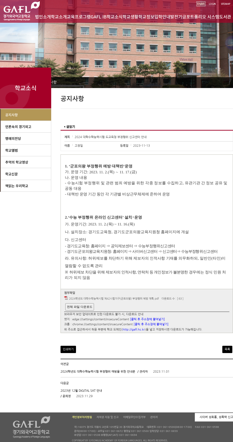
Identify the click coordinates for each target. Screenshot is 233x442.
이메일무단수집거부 (134, 417)
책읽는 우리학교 (16, 185)
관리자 (154, 417)
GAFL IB (98, 16)
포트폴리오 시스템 (202, 16)
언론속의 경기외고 (18, 126)
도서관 (225, 16)
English (201, 4)
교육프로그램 (79, 16)
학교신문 (11, 174)
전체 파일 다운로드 (79, 306)
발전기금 (178, 16)
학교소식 (115, 16)
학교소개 (59, 16)
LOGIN (212, 4)
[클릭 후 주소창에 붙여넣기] (147, 319)
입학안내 (162, 16)
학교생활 (130, 16)
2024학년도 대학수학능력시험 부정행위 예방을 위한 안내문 (98, 371)
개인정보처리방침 (82, 417)
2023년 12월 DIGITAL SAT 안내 (81, 390)
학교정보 (146, 16)
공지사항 (11, 114)
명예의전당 (13, 138)
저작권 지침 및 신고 (107, 417)
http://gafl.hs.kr (134, 329)
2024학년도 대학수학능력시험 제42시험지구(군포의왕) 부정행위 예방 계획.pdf (114, 299)
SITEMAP (225, 4)
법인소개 (43, 16)
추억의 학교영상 (16, 162)
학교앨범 (11, 150)
